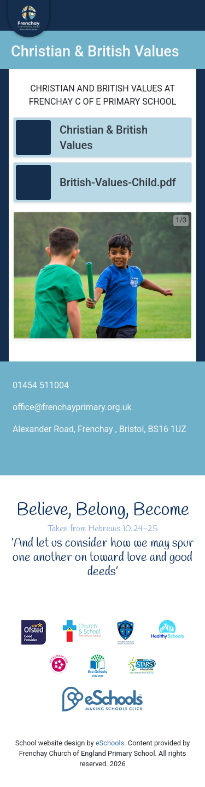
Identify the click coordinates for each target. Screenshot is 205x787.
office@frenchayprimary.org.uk (72, 407)
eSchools (110, 743)
